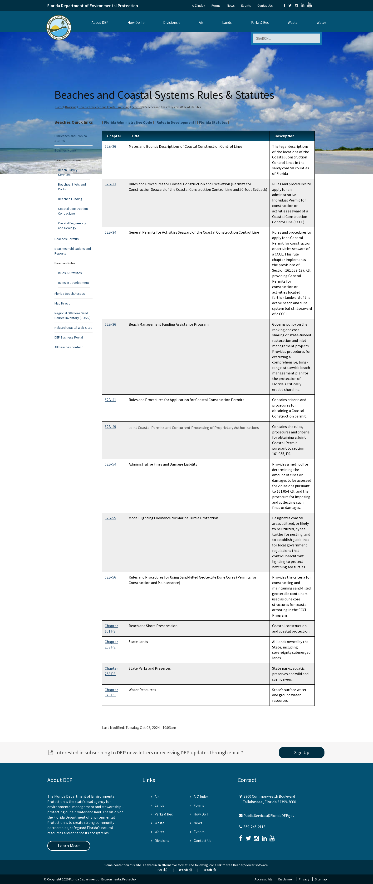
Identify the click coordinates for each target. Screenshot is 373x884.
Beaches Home (65, 150)
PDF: (162, 870)
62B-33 (110, 184)
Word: (185, 870)
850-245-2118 (254, 827)
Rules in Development (73, 282)
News (231, 5)
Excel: (209, 870)
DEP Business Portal (68, 337)
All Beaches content (68, 347)
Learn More (69, 846)
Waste (293, 22)
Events (246, 5)
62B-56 (110, 577)
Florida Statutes (213, 122)
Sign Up (301, 752)
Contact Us (265, 5)
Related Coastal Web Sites (73, 327)
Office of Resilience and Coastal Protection (104, 107)
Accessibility (264, 879)
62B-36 (110, 324)
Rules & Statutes (70, 273)
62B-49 (110, 426)
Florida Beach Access (69, 293)
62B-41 (110, 399)
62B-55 (110, 518)
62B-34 (110, 232)
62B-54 (110, 464)
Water (321, 22)
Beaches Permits (66, 239)
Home (59, 107)
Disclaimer (285, 879)
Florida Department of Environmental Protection (92, 5)
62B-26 (110, 146)
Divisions (170, 22)
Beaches (137, 107)
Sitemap (321, 879)
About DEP (100, 22)
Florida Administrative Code (128, 122)
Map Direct (62, 303)
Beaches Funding (70, 199)
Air (201, 22)
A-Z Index (198, 5)
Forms (216, 5)
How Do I (135, 22)
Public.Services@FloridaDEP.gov (269, 815)
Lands (227, 22)
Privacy (304, 879)
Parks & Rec (260, 22)
